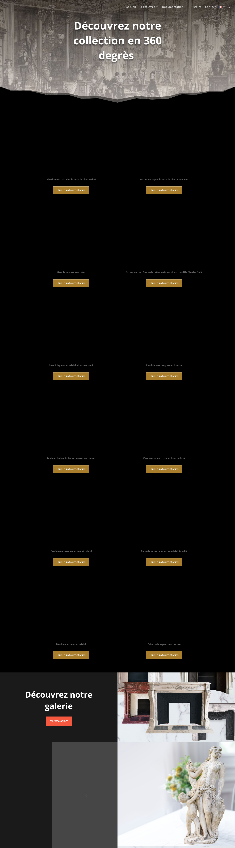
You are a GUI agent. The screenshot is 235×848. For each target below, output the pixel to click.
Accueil (131, 7)
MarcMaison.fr (59, 721)
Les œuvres (147, 7)
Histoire (196, 7)
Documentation (173, 7)
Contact (210, 7)
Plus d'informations (71, 190)
